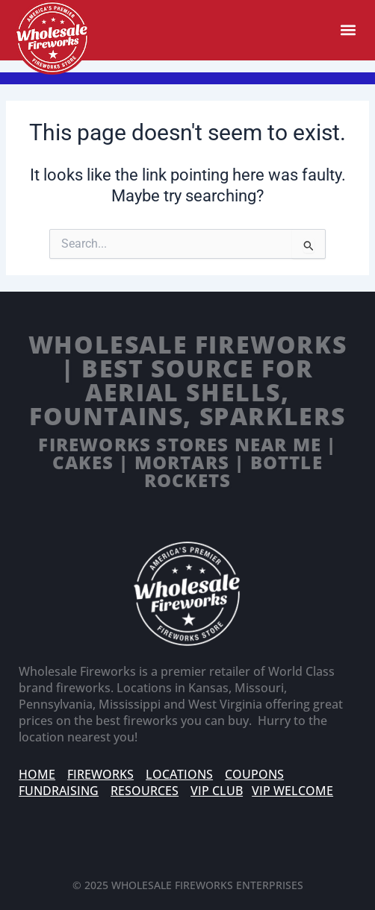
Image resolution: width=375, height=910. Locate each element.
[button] (347, 30)
